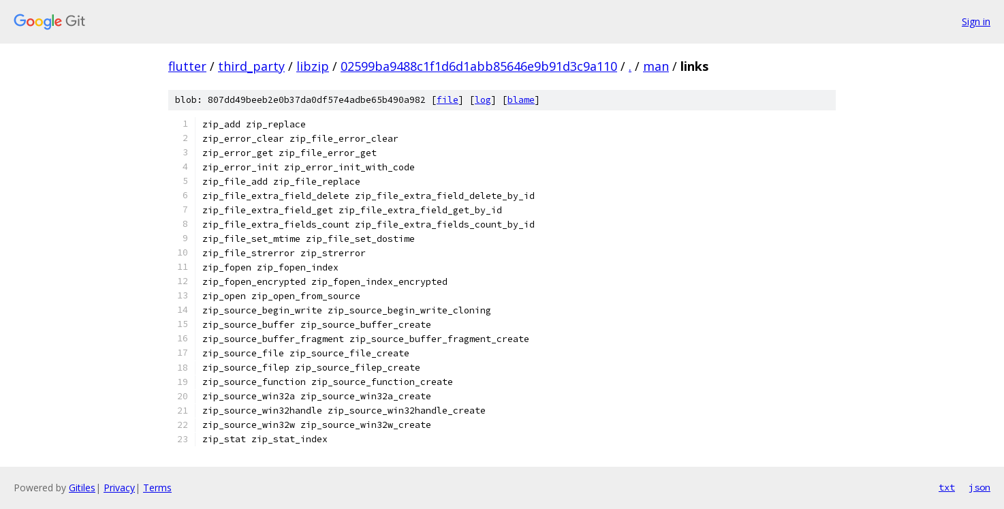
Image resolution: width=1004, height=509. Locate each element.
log (483, 100)
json (979, 487)
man (656, 66)
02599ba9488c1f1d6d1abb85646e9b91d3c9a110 (479, 66)
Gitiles (82, 487)
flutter (187, 66)
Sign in (976, 21)
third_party (251, 66)
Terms (157, 487)
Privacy (119, 487)
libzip (312, 66)
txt (947, 487)
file (447, 100)
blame (521, 100)
